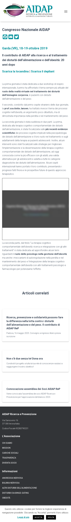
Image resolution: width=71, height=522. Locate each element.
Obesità (6, 498)
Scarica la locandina (15, 71)
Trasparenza (9, 458)
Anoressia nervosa (12, 478)
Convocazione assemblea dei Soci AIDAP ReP (33, 388)
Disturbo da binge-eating (15, 493)
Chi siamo (7, 443)
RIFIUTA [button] (51, 517)
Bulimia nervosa (11, 483)
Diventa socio (9, 463)
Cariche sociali (10, 453)
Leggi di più (23, 517)
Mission (6, 448)
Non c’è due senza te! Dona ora (24, 358)
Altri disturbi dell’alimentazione (19, 488)
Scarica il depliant (42, 71)
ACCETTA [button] (38, 517)
